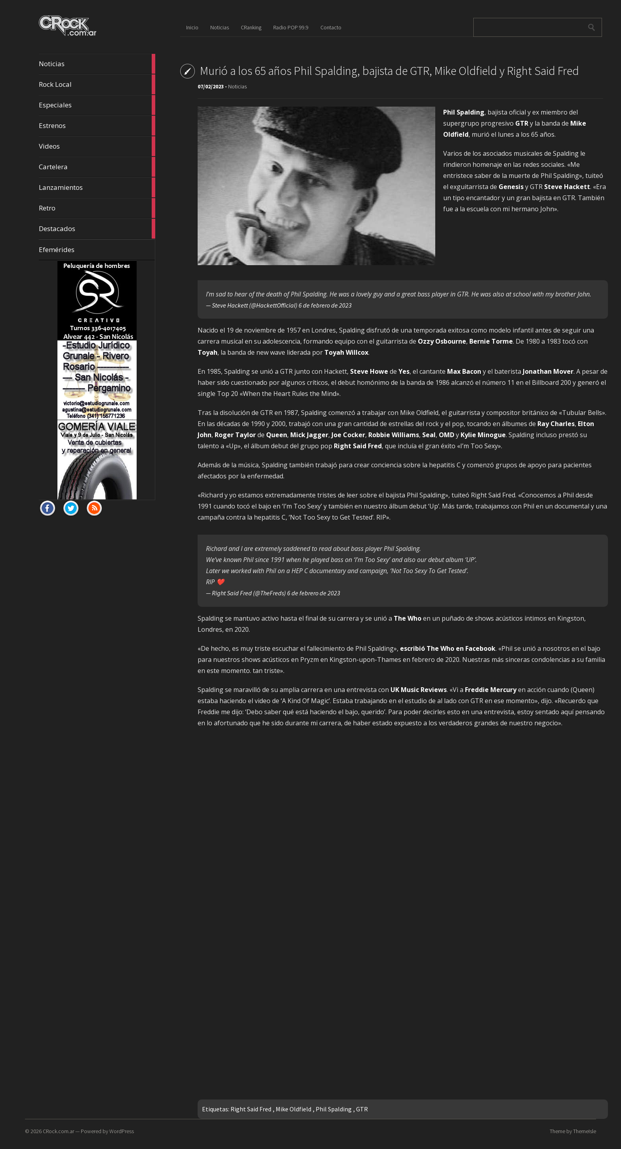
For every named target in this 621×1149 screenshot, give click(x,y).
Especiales (97, 105)
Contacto (330, 27)
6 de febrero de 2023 (325, 305)
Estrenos (97, 126)
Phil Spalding (334, 1109)
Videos (97, 146)
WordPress (121, 1131)
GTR (362, 1109)
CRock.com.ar (58, 1131)
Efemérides (56, 249)
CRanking (251, 27)
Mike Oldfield (293, 1109)
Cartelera (97, 167)
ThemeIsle (584, 1131)
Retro (97, 208)
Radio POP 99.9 (291, 27)
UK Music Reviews (419, 689)
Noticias (97, 64)
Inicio (192, 27)
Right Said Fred (250, 1109)
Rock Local (97, 84)
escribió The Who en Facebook (447, 648)
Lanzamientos (97, 187)
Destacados (97, 229)
